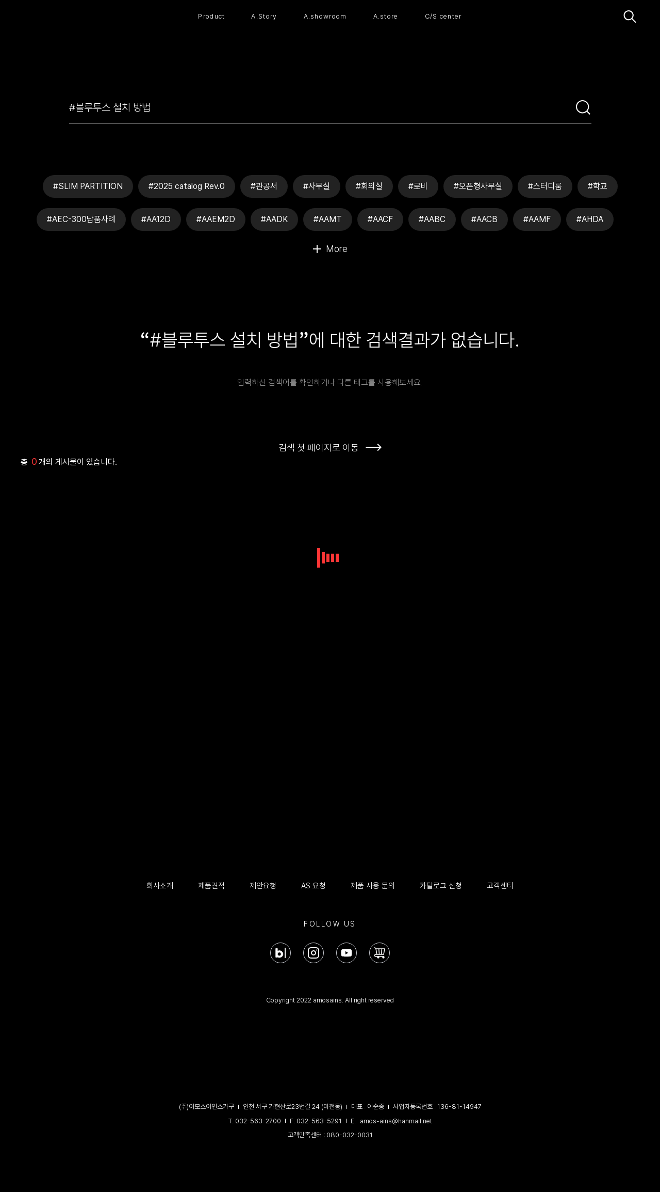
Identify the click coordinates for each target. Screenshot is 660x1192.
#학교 (597, 186)
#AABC (432, 219)
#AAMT (328, 219)
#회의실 (369, 186)
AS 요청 (313, 885)
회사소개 (159, 885)
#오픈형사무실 (478, 186)
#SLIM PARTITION (88, 186)
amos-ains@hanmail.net (396, 1121)
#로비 (418, 186)
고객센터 (500, 885)
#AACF (380, 219)
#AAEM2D (215, 219)
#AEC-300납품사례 (81, 219)
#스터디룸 (545, 186)
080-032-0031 (349, 1135)
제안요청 (263, 885)
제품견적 (211, 885)
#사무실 (316, 186)
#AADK (274, 219)
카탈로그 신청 (441, 885)
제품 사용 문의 (373, 885)
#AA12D (156, 219)
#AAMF (537, 219)
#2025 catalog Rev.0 (186, 186)
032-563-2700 (258, 1121)
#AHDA (589, 219)
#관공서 (264, 186)
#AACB (484, 219)
